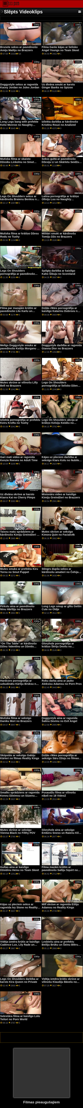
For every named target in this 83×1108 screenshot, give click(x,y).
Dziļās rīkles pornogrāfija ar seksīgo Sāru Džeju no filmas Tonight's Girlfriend (60, 758)
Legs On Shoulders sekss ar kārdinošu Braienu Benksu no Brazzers (19, 199)
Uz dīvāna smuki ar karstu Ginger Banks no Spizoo (58, 86)
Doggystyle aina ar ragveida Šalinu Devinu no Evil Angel (60, 720)
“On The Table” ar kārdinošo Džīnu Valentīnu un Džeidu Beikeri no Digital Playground (19, 646)
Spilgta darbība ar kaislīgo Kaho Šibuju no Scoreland (58, 272)
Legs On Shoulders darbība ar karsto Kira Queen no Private (19, 980)
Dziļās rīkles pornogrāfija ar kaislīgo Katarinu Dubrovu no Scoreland (60, 311)
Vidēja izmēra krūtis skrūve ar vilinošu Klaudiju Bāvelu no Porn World (61, 982)
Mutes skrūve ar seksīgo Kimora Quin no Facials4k (58, 533)
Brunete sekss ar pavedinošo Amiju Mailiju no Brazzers (19, 49)
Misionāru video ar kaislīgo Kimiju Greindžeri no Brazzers (61, 496)
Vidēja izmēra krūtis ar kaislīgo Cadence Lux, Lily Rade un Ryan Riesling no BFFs (20, 944)
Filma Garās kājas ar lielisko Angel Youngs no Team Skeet (60, 49)
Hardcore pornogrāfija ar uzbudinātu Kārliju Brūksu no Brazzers (19, 683)
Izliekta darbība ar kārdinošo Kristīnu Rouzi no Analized (60, 123)
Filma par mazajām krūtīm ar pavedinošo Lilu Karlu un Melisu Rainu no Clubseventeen (18, 313)
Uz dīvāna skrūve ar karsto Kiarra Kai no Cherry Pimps (17, 496)
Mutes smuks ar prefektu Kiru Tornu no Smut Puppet (19, 570)
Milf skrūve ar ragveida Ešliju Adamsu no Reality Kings (60, 906)
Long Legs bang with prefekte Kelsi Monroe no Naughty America (19, 124)
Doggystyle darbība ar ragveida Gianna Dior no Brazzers (62, 347)
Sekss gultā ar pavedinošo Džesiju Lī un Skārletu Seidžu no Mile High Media (60, 161)
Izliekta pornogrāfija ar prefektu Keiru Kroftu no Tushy (20, 421)
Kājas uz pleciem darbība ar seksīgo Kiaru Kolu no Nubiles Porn (61, 460)
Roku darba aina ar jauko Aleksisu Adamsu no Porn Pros (62, 682)
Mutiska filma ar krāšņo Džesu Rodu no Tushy (19, 235)
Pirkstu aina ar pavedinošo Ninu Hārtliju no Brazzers (17, 608)
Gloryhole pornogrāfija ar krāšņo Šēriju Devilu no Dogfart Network (58, 646)
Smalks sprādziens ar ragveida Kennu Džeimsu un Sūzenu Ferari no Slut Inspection (20, 795)
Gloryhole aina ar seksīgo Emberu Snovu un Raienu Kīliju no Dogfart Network (62, 833)
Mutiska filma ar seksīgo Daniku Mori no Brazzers (16, 720)
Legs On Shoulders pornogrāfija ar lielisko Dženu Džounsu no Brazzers (60, 385)
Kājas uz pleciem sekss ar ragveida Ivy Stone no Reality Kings (19, 907)
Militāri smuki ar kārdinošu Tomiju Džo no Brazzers (59, 235)
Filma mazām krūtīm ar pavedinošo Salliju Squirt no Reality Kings (60, 870)
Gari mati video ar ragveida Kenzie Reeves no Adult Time (19, 459)
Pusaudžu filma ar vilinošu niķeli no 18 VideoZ (59, 794)
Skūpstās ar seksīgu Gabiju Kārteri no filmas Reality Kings (19, 757)
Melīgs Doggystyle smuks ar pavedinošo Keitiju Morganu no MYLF (20, 348)
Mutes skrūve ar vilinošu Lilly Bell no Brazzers (19, 384)
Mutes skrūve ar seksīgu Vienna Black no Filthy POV (17, 831)
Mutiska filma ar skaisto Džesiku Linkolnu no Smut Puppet (17, 161)
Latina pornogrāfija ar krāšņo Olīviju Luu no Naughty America (60, 199)
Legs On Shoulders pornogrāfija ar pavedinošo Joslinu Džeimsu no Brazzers (18, 273)
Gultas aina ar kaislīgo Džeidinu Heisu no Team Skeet (19, 869)
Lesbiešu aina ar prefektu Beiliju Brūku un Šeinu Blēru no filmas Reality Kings (60, 944)
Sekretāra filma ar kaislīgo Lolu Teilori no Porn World (20, 1018)
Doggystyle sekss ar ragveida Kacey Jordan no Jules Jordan (19, 86)
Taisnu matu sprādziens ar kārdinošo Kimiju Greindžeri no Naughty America (20, 534)
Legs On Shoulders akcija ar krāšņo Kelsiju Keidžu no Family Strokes (60, 422)
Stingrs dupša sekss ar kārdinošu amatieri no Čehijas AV (61, 572)
